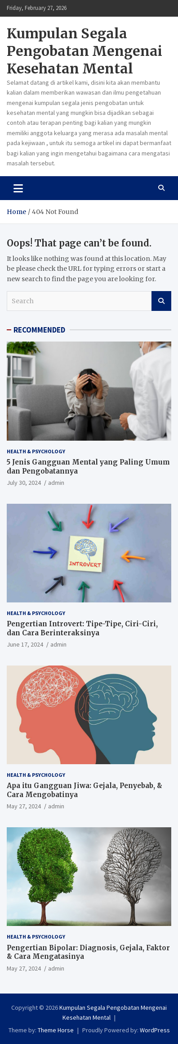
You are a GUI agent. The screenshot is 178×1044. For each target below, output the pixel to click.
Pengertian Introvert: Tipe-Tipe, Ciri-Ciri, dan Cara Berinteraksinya (82, 628)
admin (56, 483)
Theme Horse (56, 1030)
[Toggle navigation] (18, 188)
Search (161, 301)
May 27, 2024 (24, 806)
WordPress (155, 1030)
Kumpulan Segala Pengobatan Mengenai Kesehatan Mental (84, 51)
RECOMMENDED (39, 330)
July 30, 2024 (24, 483)
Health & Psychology (36, 451)
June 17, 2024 (25, 644)
